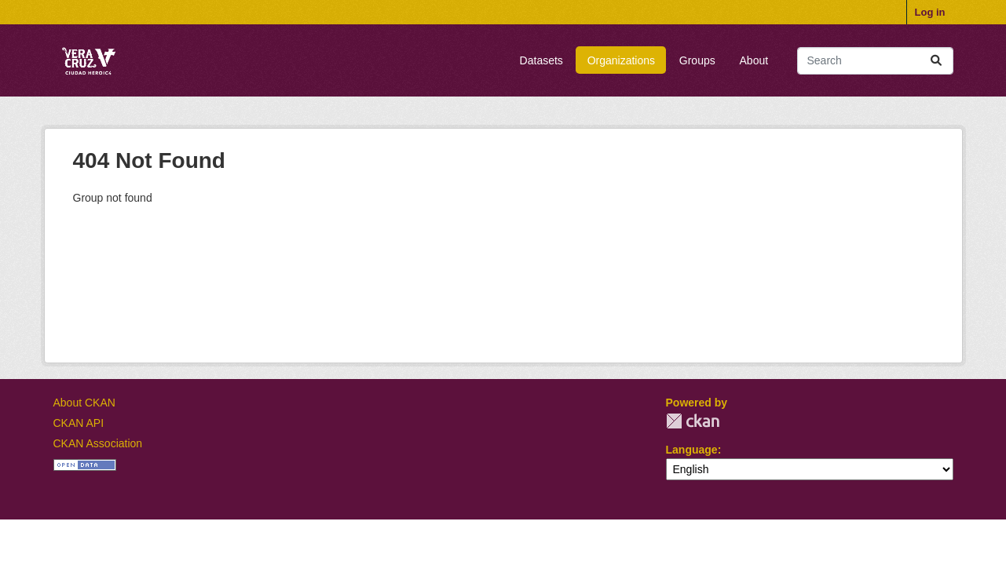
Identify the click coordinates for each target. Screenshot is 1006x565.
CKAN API (78, 423)
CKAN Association (98, 443)
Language (692, 449)
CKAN (692, 421)
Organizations (621, 60)
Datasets (541, 60)
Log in (930, 12)
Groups (697, 60)
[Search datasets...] (875, 61)
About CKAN (84, 402)
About (754, 60)
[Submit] (936, 61)
